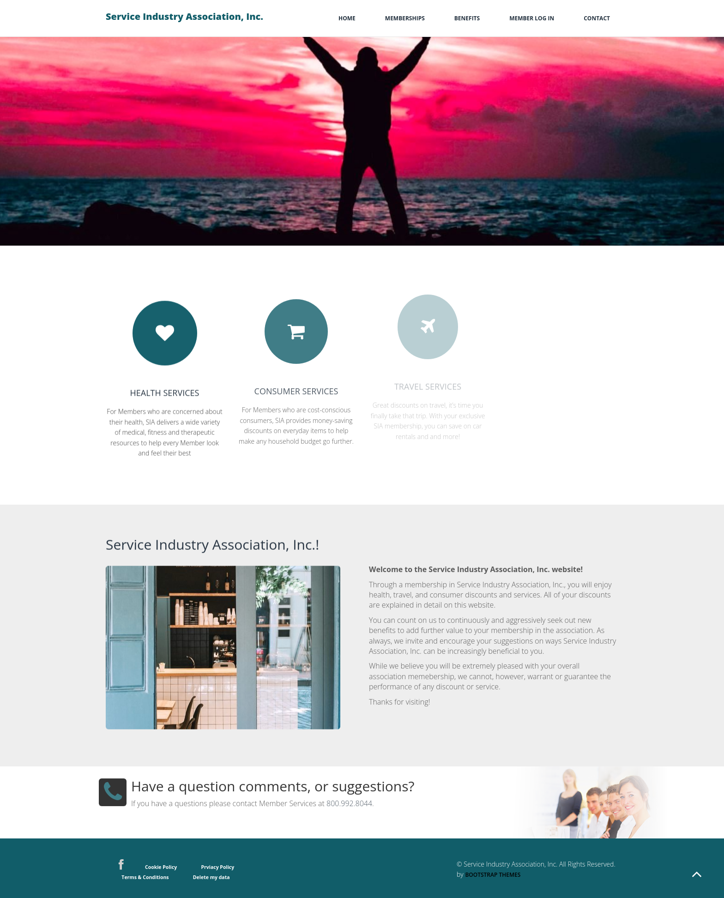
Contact (597, 18)
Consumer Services (296, 384)
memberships (405, 18)
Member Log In (531, 18)
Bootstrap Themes (492, 875)
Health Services (164, 390)
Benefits (467, 18)
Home (347, 18)
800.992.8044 (349, 797)
